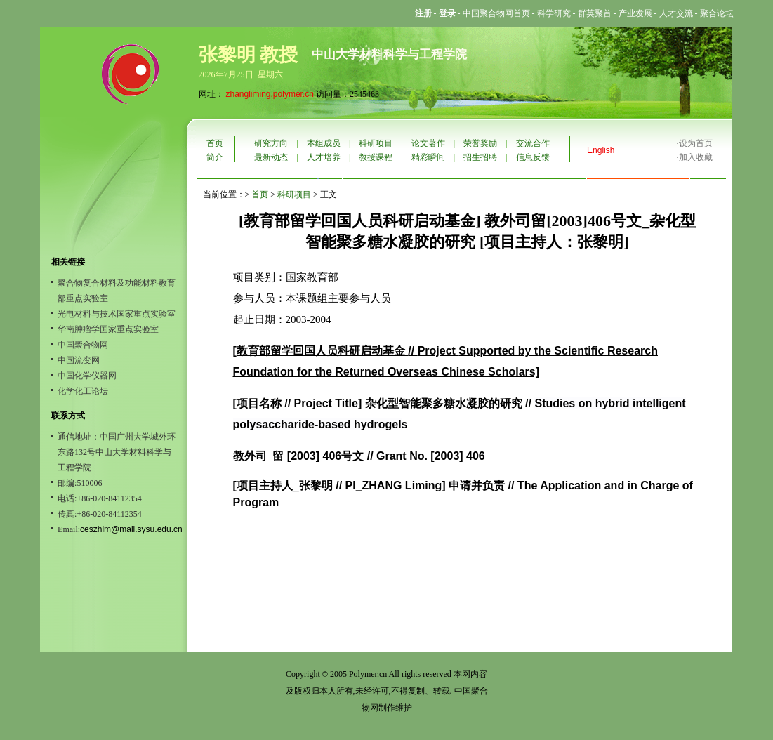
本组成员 (324, 143)
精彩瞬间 (428, 157)
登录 (447, 13)
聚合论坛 (717, 13)
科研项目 (375, 143)
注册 (423, 13)
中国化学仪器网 (87, 376)
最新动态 (271, 157)
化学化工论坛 (83, 391)
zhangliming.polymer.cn (270, 94)
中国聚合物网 (83, 345)
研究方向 (271, 143)
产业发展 (635, 13)
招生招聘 (480, 157)
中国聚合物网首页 (496, 13)
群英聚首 (595, 13)
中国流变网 (79, 360)
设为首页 (696, 143)
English (600, 150)
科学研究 (554, 13)
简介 (214, 157)
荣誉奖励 (480, 143)
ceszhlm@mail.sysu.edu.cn (131, 529)
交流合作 (533, 143)
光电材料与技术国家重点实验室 (117, 314)
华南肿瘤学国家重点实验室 (108, 329)
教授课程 (375, 157)
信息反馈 (533, 157)
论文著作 (428, 143)
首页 (214, 143)
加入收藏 (696, 157)
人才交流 (676, 13)
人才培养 (324, 157)
